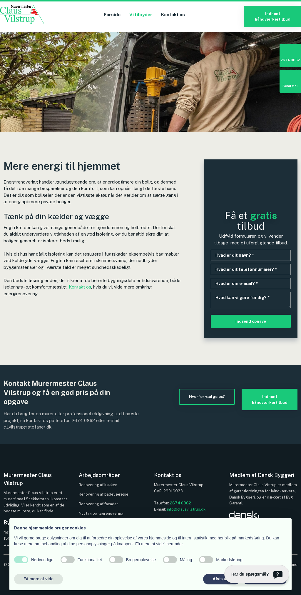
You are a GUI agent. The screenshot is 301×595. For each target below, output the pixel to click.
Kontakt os (173, 14)
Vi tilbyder (140, 14)
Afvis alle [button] (221, 578)
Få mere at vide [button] (38, 578)
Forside (112, 14)
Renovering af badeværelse (103, 494)
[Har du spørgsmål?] (256, 574)
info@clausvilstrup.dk (186, 509)
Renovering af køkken (98, 485)
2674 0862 (83, 420)
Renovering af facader (98, 504)
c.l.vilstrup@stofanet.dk (27, 426)
